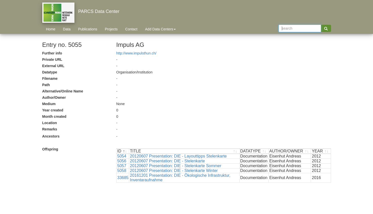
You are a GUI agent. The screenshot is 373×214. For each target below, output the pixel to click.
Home (50, 29)
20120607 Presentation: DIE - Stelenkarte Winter (174, 170)
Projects (111, 29)
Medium (49, 104)
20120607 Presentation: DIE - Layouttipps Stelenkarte (178, 156)
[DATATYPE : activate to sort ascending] (254, 151)
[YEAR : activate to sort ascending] (320, 151)
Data (67, 29)
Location (49, 123)
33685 (123, 178)
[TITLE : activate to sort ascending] (184, 151)
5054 (121, 156)
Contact (131, 29)
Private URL (52, 59)
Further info (52, 53)
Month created (54, 116)
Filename (50, 78)
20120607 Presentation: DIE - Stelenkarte (167, 161)
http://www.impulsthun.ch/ (136, 53)
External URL (53, 66)
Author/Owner (54, 97)
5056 (121, 161)
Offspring (50, 149)
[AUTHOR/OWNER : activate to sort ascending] (290, 151)
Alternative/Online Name (62, 91)
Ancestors (51, 136)
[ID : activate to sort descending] (122, 151)
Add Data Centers (160, 29)
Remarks (49, 129)
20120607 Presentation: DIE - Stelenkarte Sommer (175, 166)
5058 (121, 170)
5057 (121, 166)
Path (46, 85)
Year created (52, 110)
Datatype (49, 72)
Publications (87, 29)
